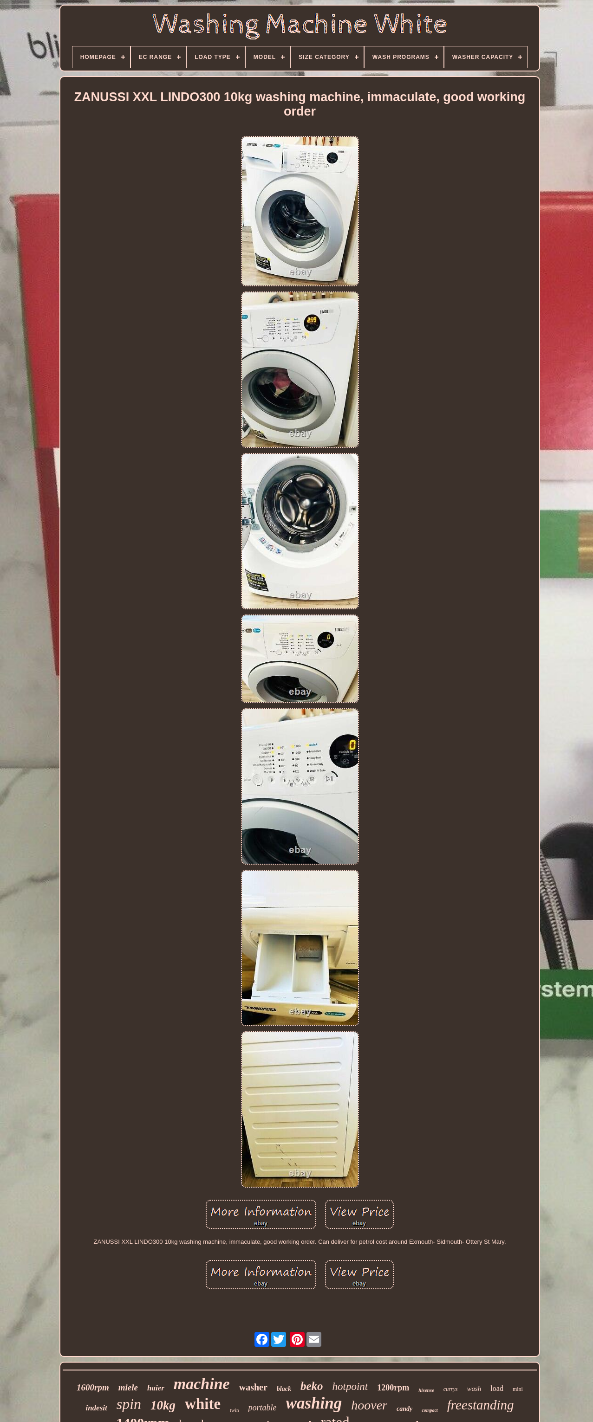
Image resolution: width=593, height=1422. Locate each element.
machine (202, 1383)
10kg (163, 1405)
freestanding (480, 1404)
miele (128, 1387)
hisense (426, 1390)
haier (155, 1387)
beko (311, 1386)
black (284, 1388)
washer (253, 1387)
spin (129, 1404)
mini (518, 1389)
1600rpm (93, 1387)
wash (474, 1388)
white (203, 1404)
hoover (369, 1405)
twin (234, 1410)
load (496, 1388)
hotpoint (350, 1386)
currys (450, 1389)
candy (404, 1408)
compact (429, 1410)
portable (262, 1407)
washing (314, 1403)
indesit (96, 1407)
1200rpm (393, 1387)
